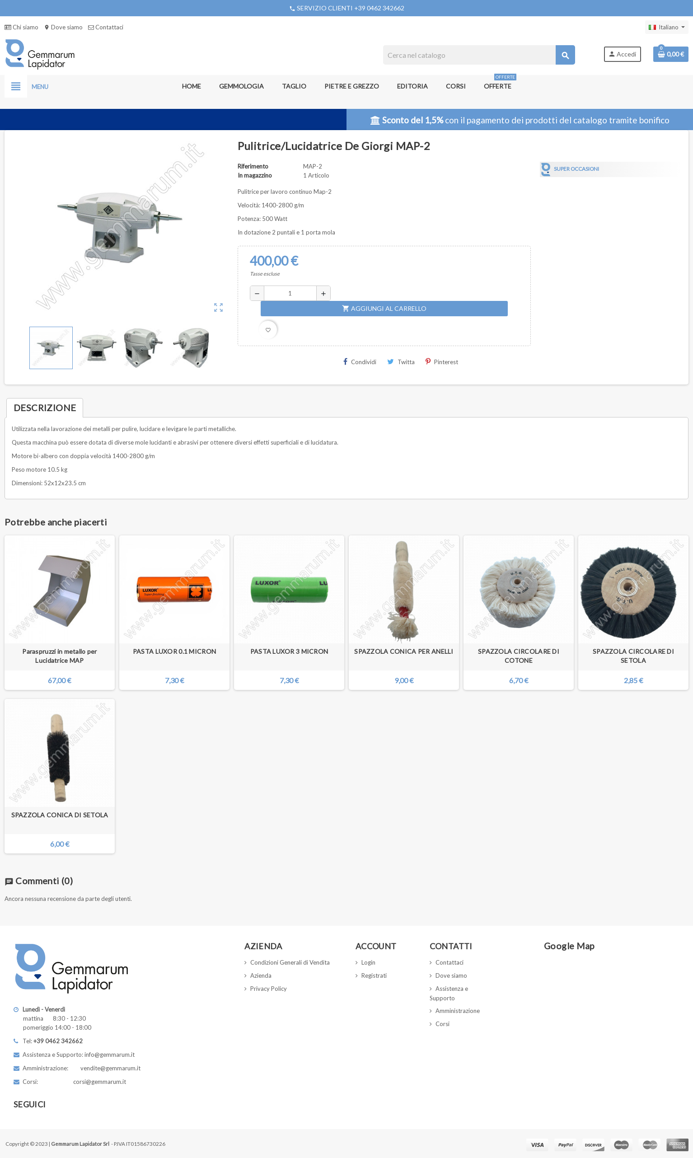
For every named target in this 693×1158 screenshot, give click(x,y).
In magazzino (255, 175)
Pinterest (442, 362)
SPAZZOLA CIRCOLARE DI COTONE (518, 655)
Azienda (261, 975)
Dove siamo (63, 27)
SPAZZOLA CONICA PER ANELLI (403, 651)
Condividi (359, 362)
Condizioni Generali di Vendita (290, 962)
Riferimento (253, 166)
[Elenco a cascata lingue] (666, 27)
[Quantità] (290, 293)
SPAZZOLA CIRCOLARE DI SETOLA (633, 655)
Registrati (374, 975)
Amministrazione (457, 1010)
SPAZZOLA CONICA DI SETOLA (59, 815)
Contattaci (105, 27)
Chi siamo (21, 27)
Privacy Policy (268, 988)
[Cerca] (479, 55)
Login (368, 962)
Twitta (401, 362)
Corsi (442, 1023)
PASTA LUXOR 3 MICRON (289, 651)
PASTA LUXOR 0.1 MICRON (174, 651)
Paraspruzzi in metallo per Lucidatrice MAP (59, 655)
